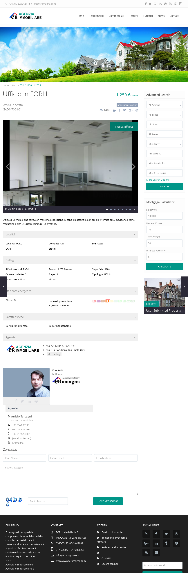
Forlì (61, 243)
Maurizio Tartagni (65, 380)
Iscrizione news (162, 555)
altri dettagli (54, 354)
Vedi (14, 85)
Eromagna (61, 406)
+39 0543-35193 (65, 388)
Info (156, 567)
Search (164, 186)
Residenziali (96, 15)
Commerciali (116, 15)
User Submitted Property (163, 310)
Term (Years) (153, 237)
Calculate (164, 266)
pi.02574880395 (171, 567)
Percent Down (154, 223)
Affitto (19, 105)
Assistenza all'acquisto (114, 527)
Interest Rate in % (156, 250)
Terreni (133, 15)
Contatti (174, 15)
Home (80, 15)
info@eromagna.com (44, 3)
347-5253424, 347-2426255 (70, 530)
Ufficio (7, 105)
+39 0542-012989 (66, 392)
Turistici (148, 15)
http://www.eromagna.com (71, 541)
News (161, 15)
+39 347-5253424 (18, 3)
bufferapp (8, 414)
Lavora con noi (110, 544)
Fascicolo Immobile (112, 512)
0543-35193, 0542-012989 (69, 523)
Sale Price (151, 210)
